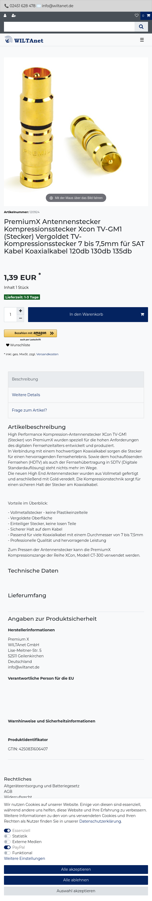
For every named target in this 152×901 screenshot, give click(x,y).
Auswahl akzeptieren (76, 891)
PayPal (18, 847)
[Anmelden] (5, 16)
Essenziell (21, 830)
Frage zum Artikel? (29, 410)
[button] (63, 335)
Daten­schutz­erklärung (100, 821)
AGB (8, 791)
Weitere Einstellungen (24, 858)
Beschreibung (25, 379)
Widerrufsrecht (18, 797)
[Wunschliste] (136, 16)
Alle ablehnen (76, 880)
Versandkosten (48, 354)
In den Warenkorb (107, 314)
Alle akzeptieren (76, 869)
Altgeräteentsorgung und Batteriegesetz (41, 786)
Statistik (19, 836)
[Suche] (141, 27)
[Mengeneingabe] (10, 314)
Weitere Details (26, 394)
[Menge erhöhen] (20, 311)
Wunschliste (18, 345)
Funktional (22, 853)
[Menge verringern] (20, 318)
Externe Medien (27, 841)
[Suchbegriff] (69, 27)
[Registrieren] (14, 16)
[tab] (76, 379)
